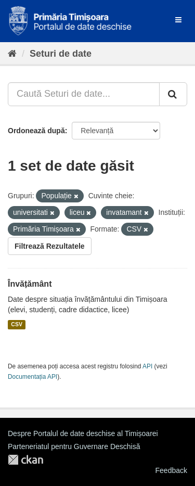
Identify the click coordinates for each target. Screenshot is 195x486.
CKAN (25, 459)
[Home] (12, 53)
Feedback (171, 470)
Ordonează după (36, 130)
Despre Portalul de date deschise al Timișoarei (83, 433)
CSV (16, 325)
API (147, 366)
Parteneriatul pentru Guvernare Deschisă (74, 446)
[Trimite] (173, 94)
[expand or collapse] (178, 19)
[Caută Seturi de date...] (84, 94)
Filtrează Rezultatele (50, 246)
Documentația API (32, 376)
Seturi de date (61, 53)
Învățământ (29, 283)
